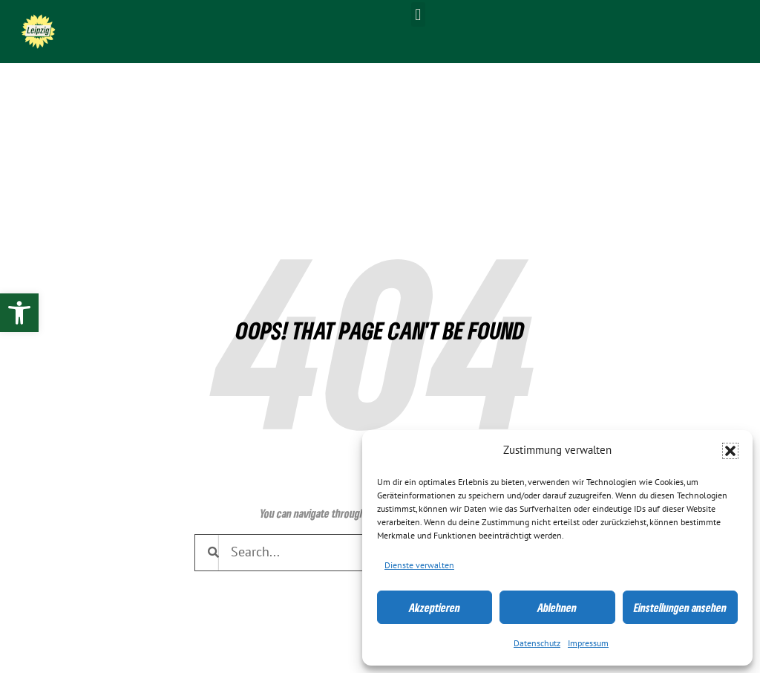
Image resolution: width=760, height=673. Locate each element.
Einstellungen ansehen (680, 607)
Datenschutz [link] (537, 643)
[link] (19, 312)
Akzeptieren (434, 607)
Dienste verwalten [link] (419, 565)
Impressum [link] (588, 643)
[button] (730, 450)
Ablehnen (557, 607)
